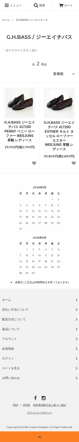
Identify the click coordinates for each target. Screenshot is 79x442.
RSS (15, 405)
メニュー (13, 5)
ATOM (26, 405)
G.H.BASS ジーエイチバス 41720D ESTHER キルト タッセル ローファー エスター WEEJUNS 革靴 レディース (59, 136)
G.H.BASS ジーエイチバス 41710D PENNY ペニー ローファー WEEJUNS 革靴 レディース (19, 131)
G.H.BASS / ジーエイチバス (32, 19)
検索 (39, 5)
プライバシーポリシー (39, 412)
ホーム (6, 19)
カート (66, 5)
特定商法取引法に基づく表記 (49, 405)
